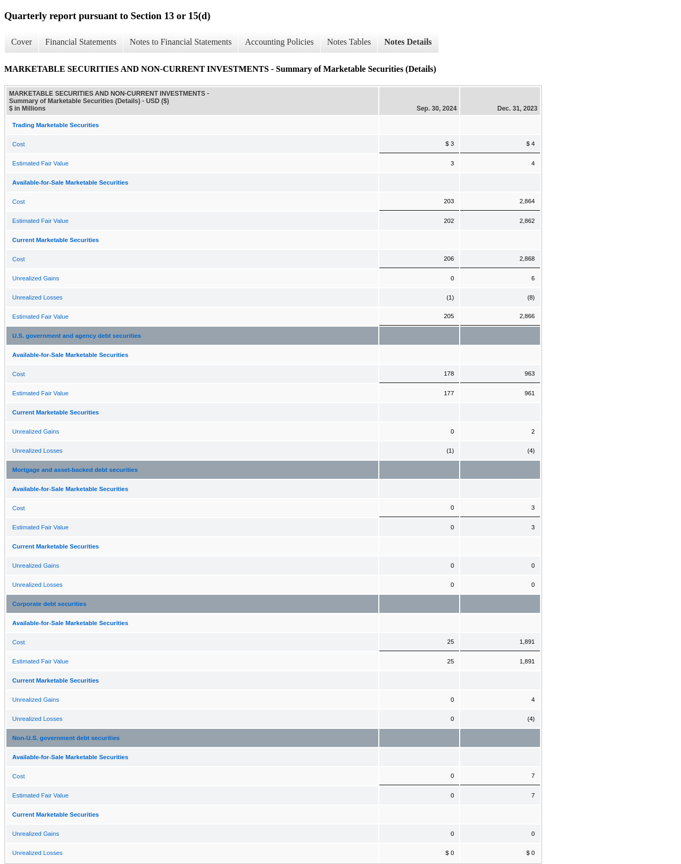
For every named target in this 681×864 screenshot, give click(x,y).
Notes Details (407, 41)
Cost (18, 144)
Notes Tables (349, 41)
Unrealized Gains (35, 278)
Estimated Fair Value (40, 163)
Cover (21, 41)
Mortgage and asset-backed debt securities (75, 470)
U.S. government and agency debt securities (76, 336)
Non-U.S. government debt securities (66, 738)
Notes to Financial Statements (181, 41)
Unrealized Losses (37, 297)
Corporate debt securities (49, 604)
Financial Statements (81, 41)
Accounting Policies (279, 41)
